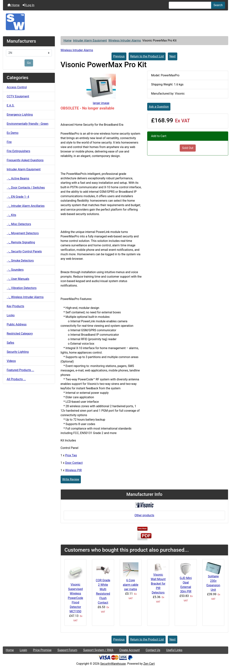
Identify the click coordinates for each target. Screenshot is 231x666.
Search (218, 5)
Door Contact (74, 463)
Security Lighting (18, 352)
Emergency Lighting (20, 114)
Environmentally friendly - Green (27, 123)
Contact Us (153, 650)
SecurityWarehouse (113, 663)
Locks (10, 315)
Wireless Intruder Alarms (124, 40)
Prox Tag (71, 455)
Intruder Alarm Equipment (90, 40)
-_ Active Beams (18, 178)
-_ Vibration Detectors (21, 288)
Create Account (129, 650)
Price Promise (42, 650)
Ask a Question (159, 106)
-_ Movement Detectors (23, 233)
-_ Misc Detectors (19, 224)
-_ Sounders (15, 269)
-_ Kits (11, 215)
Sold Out (187, 148)
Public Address (17, 324)
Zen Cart (149, 663)
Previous (119, 56)
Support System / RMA (98, 650)
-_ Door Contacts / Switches (26, 187)
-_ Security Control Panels (24, 251)
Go (29, 63)
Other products (144, 515)
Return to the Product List (147, 56)
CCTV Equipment (18, 96)
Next (172, 56)
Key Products (15, 306)
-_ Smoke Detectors (20, 260)
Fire (9, 142)
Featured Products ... (20, 370)
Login (23, 650)
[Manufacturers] (29, 52)
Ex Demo (12, 133)
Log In (28, 5)
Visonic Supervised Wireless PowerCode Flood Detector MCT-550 (75, 598)
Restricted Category (20, 333)
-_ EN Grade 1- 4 (18, 196)
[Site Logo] (115, 21)
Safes (10, 342)
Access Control (17, 87)
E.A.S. (10, 105)
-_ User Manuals (18, 279)
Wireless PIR (73, 470)
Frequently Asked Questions (25, 160)
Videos (11, 361)
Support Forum (67, 650)
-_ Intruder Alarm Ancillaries (26, 206)
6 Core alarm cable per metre (130, 584)
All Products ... (16, 379)
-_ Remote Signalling (21, 242)
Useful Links (174, 650)
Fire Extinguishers (18, 151)
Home (13, 5)
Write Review (70, 479)
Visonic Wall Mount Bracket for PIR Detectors (158, 583)
